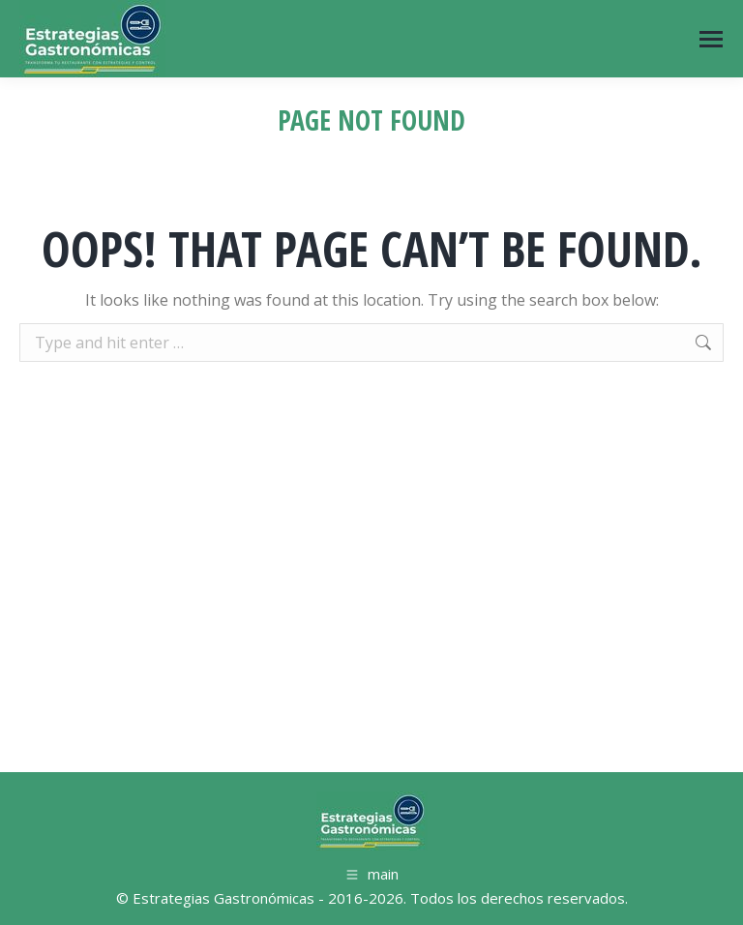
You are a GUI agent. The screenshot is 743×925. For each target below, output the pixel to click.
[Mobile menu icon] (711, 39)
